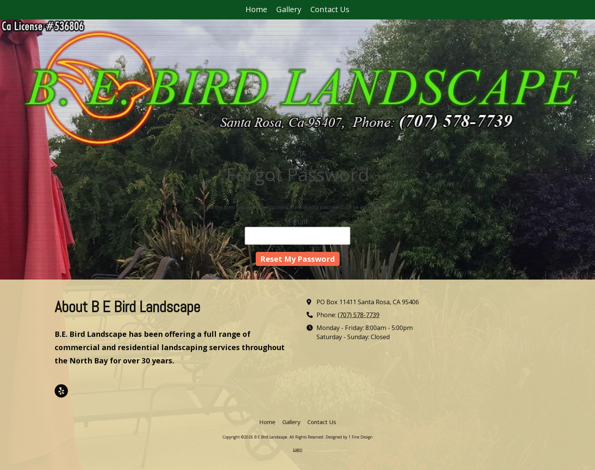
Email (297, 222)
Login (297, 449)
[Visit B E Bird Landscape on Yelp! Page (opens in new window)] (61, 391)
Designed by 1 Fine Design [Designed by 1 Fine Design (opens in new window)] (349, 437)
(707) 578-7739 (358, 315)
